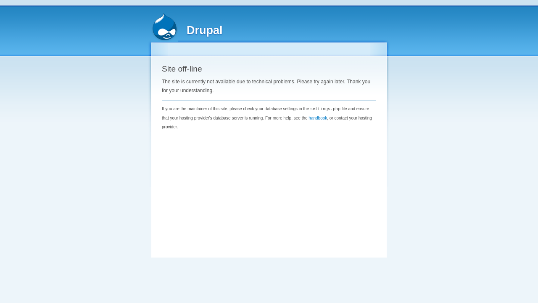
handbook (318, 117)
